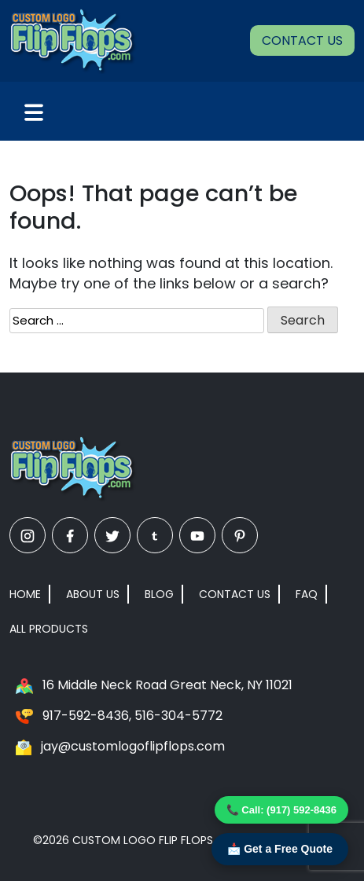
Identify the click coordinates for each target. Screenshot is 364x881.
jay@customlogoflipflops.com (133, 746)
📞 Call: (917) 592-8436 (281, 810)
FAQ (307, 594)
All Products (48, 629)
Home (25, 594)
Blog (159, 594)
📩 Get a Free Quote (280, 848)
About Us (92, 594)
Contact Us (302, 40)
